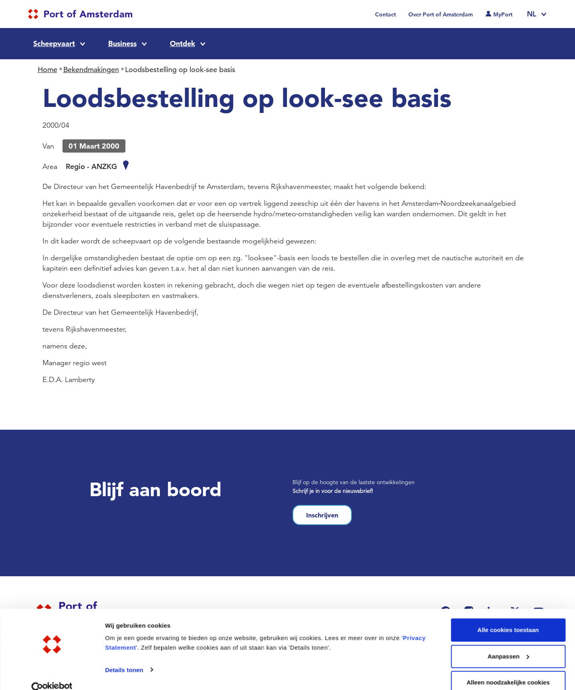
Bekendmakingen (91, 69)
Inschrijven (322, 515)
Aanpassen (508, 642)
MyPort (502, 14)
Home (47, 69)
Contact (385, 14)
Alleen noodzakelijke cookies (508, 668)
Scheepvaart (54, 43)
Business (122, 43)
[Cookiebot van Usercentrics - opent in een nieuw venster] (52, 674)
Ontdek (182, 43)
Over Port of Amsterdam (440, 14)
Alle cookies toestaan (508, 616)
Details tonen (124, 655)
